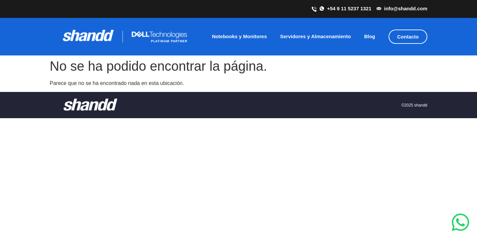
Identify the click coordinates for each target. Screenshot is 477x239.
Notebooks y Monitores (239, 36)
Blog (369, 36)
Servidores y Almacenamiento (315, 36)
